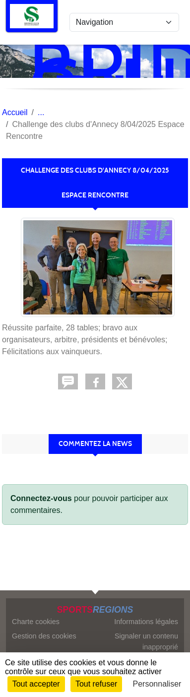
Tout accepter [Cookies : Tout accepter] (36, 684)
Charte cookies (36, 622)
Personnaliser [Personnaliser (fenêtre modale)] (157, 684)
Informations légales (146, 622)
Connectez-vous (41, 498)
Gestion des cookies (44, 636)
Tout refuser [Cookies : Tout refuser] (96, 684)
